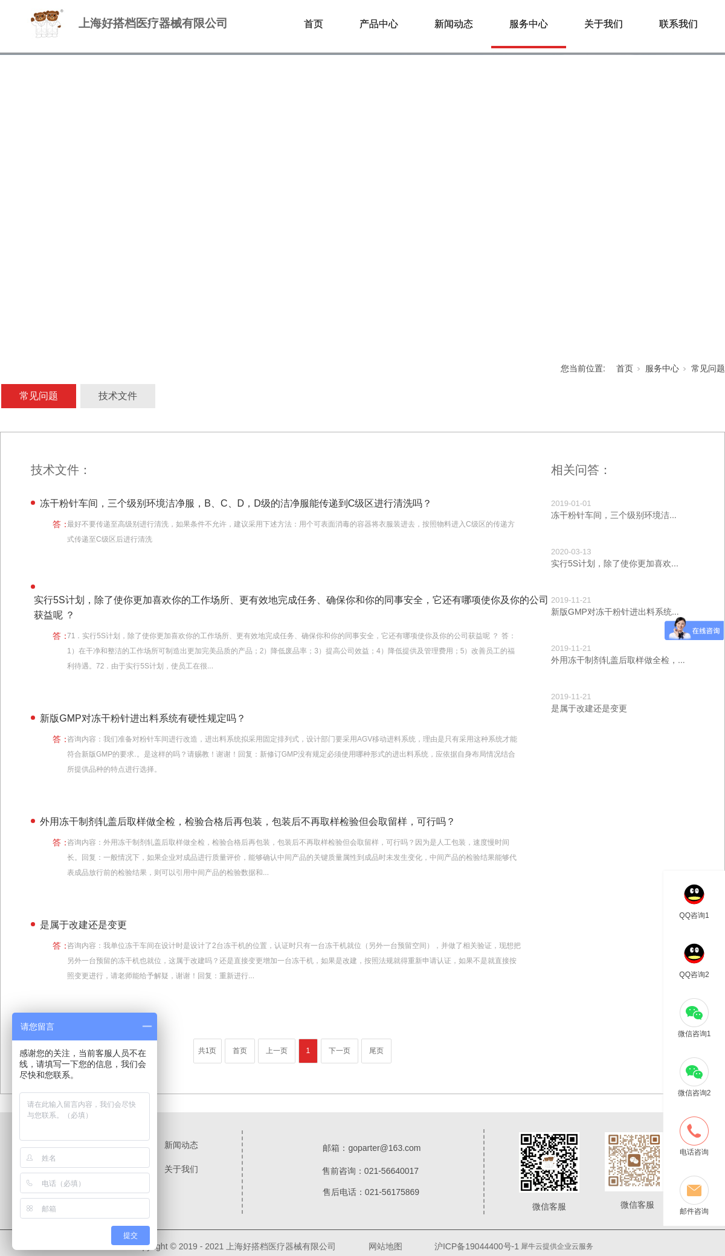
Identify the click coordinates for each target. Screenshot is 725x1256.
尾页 (376, 1050)
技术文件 (117, 396)
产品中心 (378, 24)
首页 (313, 24)
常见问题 (708, 368)
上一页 (277, 1050)
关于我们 (603, 24)
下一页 (339, 1050)
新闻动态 (453, 24)
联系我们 (678, 24)
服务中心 (528, 24)
